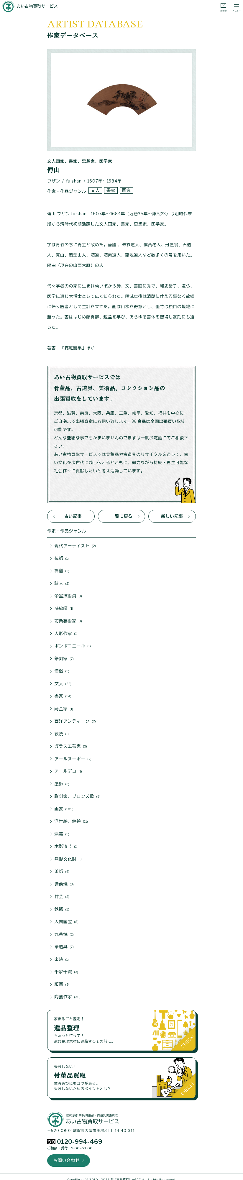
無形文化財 (69, 855)
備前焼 (64, 880)
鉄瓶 (62, 905)
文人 (95, 190)
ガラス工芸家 (71, 744)
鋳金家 (64, 707)
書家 (110, 190)
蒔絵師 (64, 607)
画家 (126, 190)
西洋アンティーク (75, 719)
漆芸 (62, 830)
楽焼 (62, 954)
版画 (62, 979)
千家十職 (66, 967)
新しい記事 (172, 516)
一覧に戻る (121, 516)
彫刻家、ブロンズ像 (77, 793)
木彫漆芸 (66, 843)
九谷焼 (64, 929)
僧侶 (62, 669)
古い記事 (73, 516)
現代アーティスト (75, 546)
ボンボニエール (73, 645)
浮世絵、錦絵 (71, 818)
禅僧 (62, 570)
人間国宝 (66, 917)
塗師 (62, 781)
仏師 (62, 558)
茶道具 (64, 942)
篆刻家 (64, 657)
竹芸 (62, 892)
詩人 (62, 583)
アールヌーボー (73, 756)
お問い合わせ (66, 1154)
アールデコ (68, 768)
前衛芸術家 (68, 620)
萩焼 (62, 731)
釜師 (62, 868)
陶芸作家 (68, 991)
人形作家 (66, 632)
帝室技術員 (68, 595)
